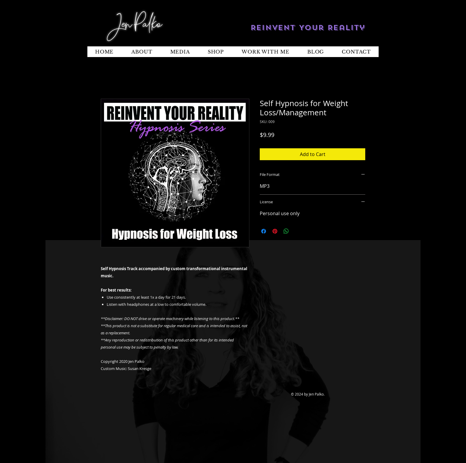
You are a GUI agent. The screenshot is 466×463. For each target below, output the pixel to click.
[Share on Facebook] (263, 231)
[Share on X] (297, 231)
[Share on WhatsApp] (286, 231)
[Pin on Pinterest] (274, 231)
